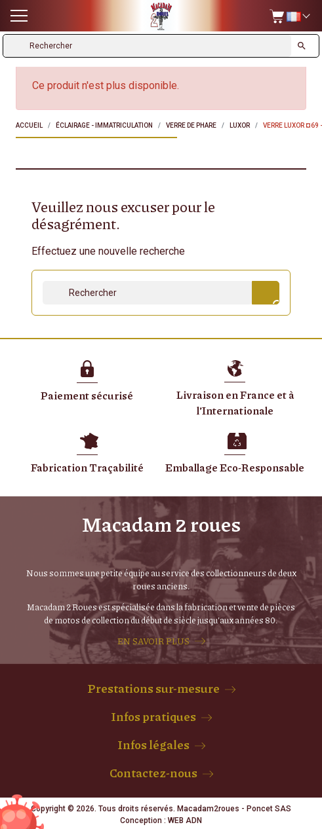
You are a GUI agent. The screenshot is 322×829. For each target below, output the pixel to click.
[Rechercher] (147, 46)
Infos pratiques (153, 716)
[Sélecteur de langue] (298, 16)
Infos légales (153, 744)
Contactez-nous (153, 772)
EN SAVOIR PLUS (153, 641)
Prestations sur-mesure (153, 688)
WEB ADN (185, 820)
